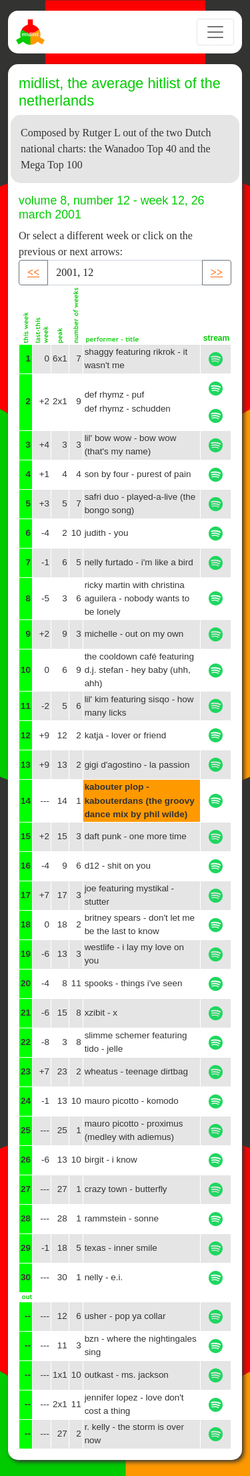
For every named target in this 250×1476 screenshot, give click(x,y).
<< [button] (33, 272)
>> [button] (217, 272)
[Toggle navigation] (215, 32)
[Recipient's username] (125, 272)
